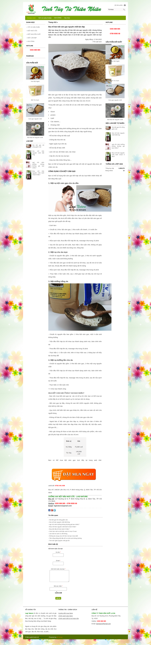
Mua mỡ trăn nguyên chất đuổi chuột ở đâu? (118, 154)
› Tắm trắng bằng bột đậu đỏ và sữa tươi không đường (65, 538)
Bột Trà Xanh (115, 80)
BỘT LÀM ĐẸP (32, 38)
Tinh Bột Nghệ (115, 61)
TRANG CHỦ (31, 18)
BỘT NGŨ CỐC (32, 30)
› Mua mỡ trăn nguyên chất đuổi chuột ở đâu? (62, 527)
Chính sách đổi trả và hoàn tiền (68, 618)
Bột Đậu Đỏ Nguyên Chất (115, 119)
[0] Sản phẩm (119, 5)
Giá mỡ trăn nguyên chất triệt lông (38, 152)
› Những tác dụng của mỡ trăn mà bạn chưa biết (63, 536)
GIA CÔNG (30, 41)
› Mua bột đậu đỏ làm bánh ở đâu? (58, 529)
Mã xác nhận (58, 586)
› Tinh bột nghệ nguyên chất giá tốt (58, 540)
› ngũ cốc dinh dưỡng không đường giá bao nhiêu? (63, 524)
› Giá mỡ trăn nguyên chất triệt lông (59, 522)
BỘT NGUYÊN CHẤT (34, 34)
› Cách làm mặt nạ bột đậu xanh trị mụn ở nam (62, 531)
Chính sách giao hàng (65, 616)
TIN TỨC (67, 18)
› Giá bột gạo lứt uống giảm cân (58, 520)
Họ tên (58, 552)
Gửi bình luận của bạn (58, 569)
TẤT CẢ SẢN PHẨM (33, 27)
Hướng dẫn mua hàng (65, 613)
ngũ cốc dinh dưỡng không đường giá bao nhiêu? (118, 146)
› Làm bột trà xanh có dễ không (57, 533)
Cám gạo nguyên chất (115, 100)
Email (58, 560)
